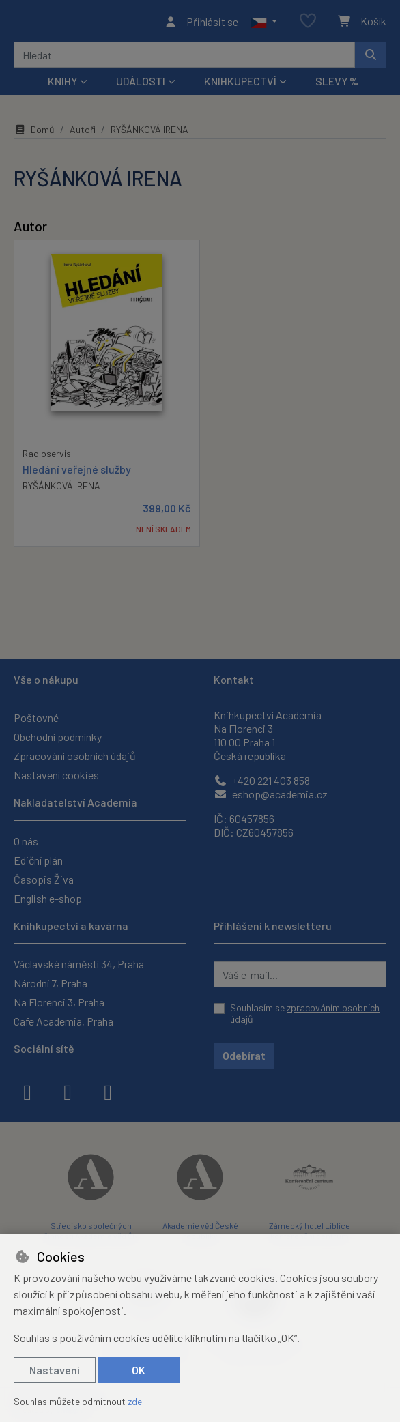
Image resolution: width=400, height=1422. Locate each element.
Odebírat (244, 1055)
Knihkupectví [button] (240, 84)
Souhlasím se (305, 1014)
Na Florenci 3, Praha (59, 1002)
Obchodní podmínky (58, 737)
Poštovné (36, 718)
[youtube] (108, 1091)
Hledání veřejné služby (77, 472)
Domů (34, 133)
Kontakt (234, 679)
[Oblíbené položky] (308, 23)
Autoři (83, 133)
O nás (26, 841)
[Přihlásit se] (201, 23)
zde (135, 1401)
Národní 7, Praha (50, 982)
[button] (264, 23)
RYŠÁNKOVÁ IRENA (61, 489)
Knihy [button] (62, 84)
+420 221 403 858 (262, 780)
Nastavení (54, 1369)
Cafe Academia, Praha (63, 1021)
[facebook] (27, 1091)
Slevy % (336, 84)
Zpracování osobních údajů (75, 756)
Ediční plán (38, 860)
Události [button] (140, 84)
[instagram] (67, 1091)
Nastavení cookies (56, 775)
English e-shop (48, 898)
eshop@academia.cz (271, 794)
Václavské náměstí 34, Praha (79, 963)
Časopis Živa (44, 879)
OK (138, 1369)
